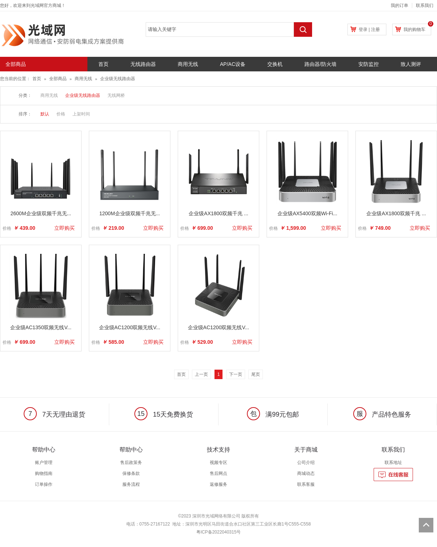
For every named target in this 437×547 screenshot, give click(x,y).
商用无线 (188, 64)
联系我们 (424, 5)
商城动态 (306, 473)
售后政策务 (131, 462)
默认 (44, 114)
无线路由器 (143, 64)
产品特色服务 (382, 414)
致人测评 (411, 64)
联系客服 (306, 484)
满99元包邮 (273, 414)
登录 (363, 29)
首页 (103, 64)
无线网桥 (116, 95)
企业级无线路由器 (117, 78)
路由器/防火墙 (320, 64)
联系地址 (393, 462)
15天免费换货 (163, 414)
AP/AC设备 (232, 64)
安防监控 (368, 64)
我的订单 (399, 5)
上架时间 (81, 114)
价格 (60, 114)
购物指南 (43, 473)
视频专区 (218, 462)
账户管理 (43, 462)
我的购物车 (414, 29)
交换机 (275, 64)
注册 (375, 29)
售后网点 (218, 473)
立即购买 (64, 228)
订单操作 (43, 484)
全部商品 (58, 78)
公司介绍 (306, 462)
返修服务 (218, 484)
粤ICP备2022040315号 (218, 532)
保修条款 (131, 473)
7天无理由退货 (54, 414)
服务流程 (131, 484)
